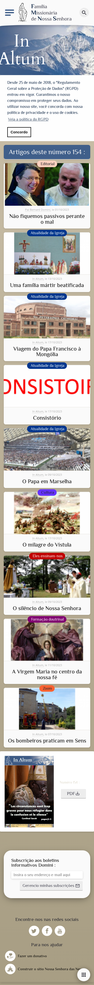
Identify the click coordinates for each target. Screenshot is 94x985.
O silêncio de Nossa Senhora (47, 607)
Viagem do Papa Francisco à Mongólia (47, 351)
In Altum (37, 278)
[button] (73, 793)
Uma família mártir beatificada (47, 285)
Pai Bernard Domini (37, 209)
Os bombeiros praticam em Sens (47, 740)
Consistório (47, 417)
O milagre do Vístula (47, 544)
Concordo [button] (19, 132)
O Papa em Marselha (47, 480)
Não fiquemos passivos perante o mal (47, 218)
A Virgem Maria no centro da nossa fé (47, 674)
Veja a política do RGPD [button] (28, 119)
